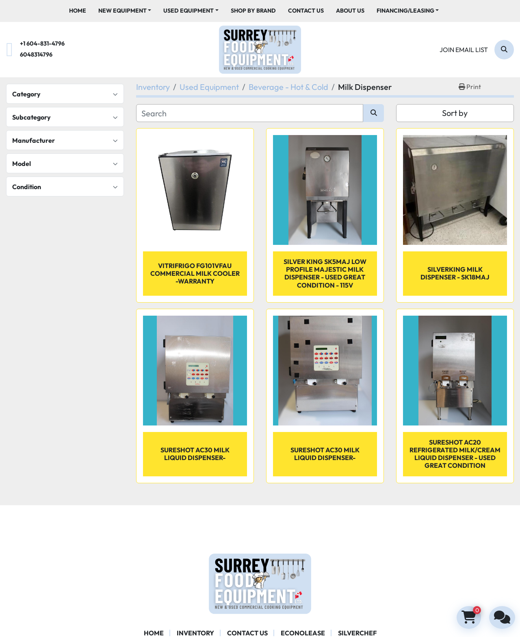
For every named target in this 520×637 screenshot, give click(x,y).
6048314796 (36, 54)
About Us (350, 10)
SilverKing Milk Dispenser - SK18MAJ (455, 273)
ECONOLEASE (303, 633)
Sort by (455, 113)
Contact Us (306, 10)
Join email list (464, 50)
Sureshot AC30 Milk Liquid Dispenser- (325, 454)
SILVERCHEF (357, 633)
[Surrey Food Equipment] (260, 582)
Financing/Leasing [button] (405, 10)
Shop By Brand (253, 10)
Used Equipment (188, 10)
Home (77, 10)
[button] (125, 11)
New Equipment (122, 10)
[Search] (504, 49)
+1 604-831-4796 (42, 43)
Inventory (195, 633)
